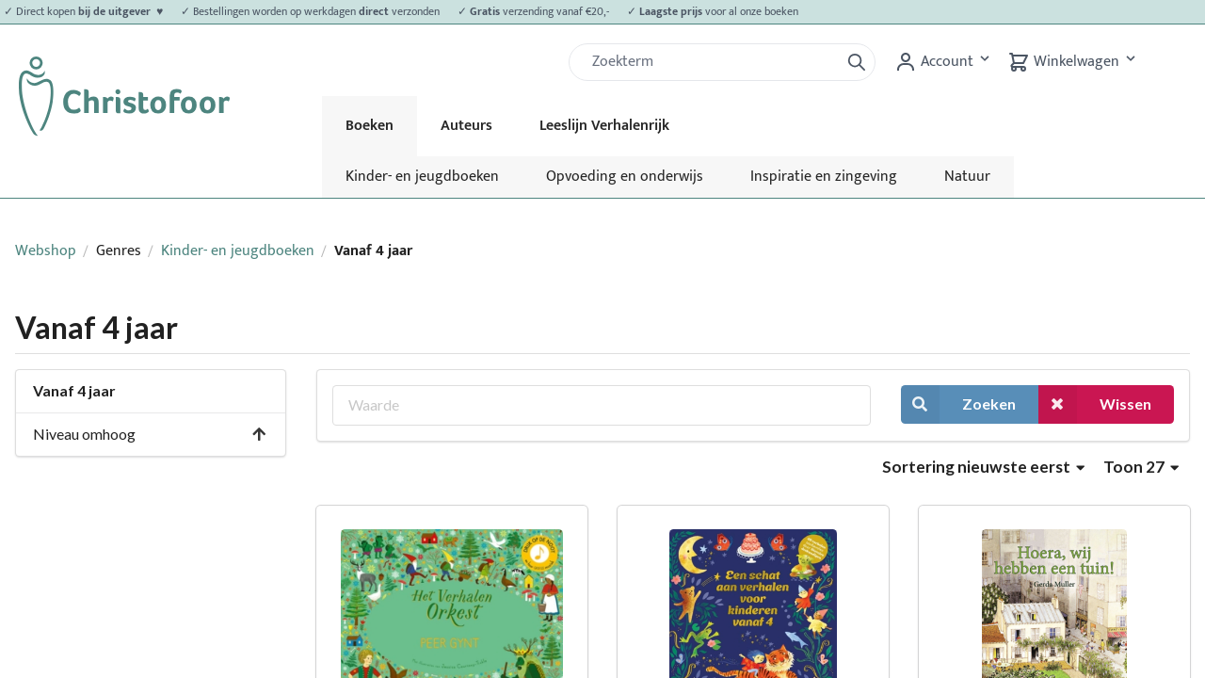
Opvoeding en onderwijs (624, 176)
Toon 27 (1141, 466)
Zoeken (958, 404)
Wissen (1094, 404)
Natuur (967, 176)
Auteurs (466, 125)
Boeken (369, 125)
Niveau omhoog (150, 434)
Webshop (45, 251)
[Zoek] (712, 62)
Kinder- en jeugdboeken (422, 176)
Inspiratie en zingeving (823, 176)
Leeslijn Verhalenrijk (604, 125)
